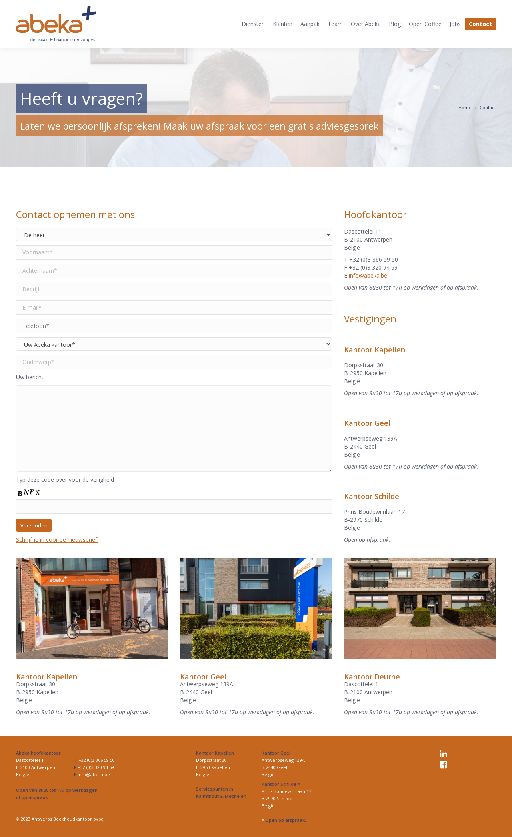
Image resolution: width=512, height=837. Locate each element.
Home (465, 107)
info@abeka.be (368, 275)
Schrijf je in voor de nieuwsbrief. (57, 539)
